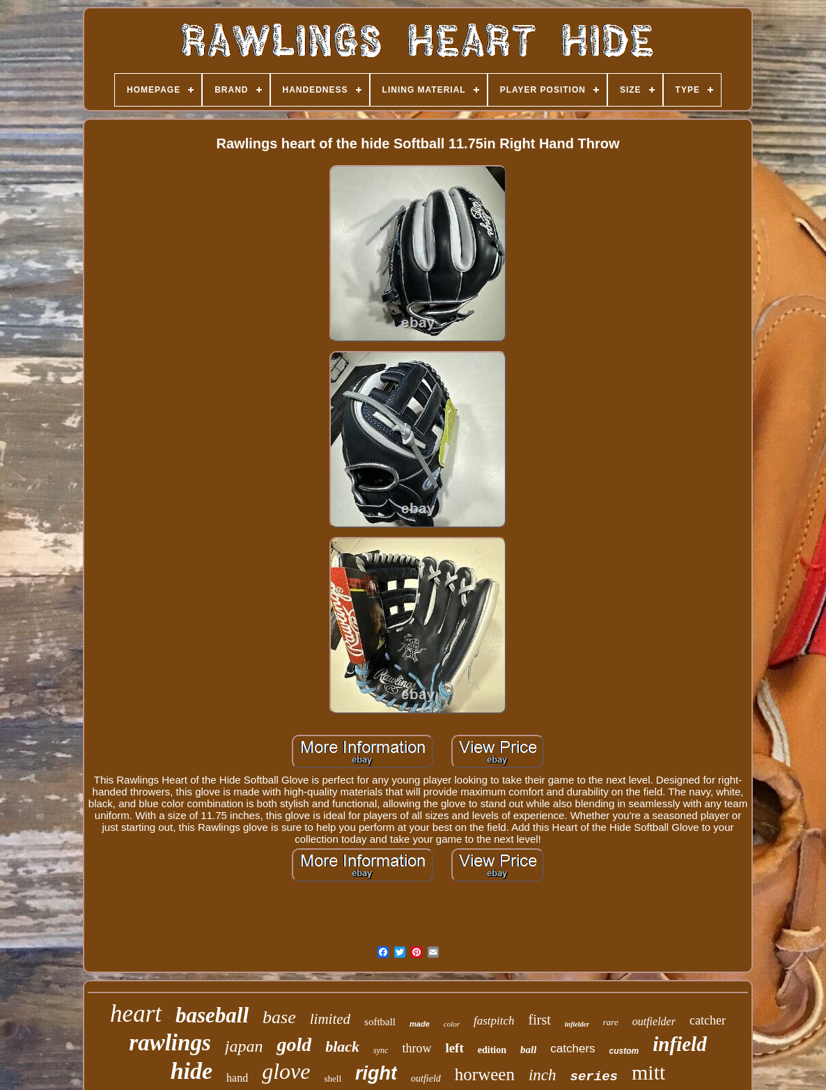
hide (191, 1071)
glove (286, 1071)
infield (679, 1044)
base (279, 1017)
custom (624, 1051)
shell (333, 1078)
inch (542, 1075)
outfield (426, 1078)
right (376, 1073)
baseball (212, 1015)
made (420, 1024)
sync (380, 1050)
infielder (577, 1024)
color (452, 1024)
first (540, 1019)
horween (485, 1074)
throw (416, 1048)
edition (492, 1050)
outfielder (654, 1021)
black (342, 1046)
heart (136, 1013)
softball (380, 1021)
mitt (648, 1072)
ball (528, 1049)
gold (293, 1044)
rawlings (169, 1042)
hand (237, 1078)
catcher (707, 1020)
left (454, 1048)
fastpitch (494, 1020)
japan (244, 1046)
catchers (572, 1048)
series (594, 1076)
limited (330, 1019)
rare (610, 1022)
